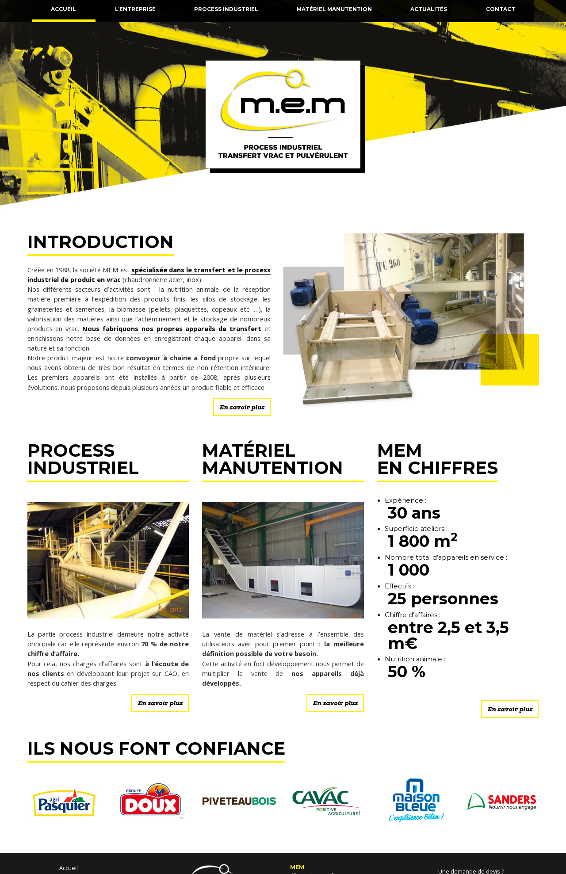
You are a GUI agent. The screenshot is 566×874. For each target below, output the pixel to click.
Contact (500, 9)
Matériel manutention (334, 9)
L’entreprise (135, 9)
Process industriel (226, 9)
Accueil (63, 9)
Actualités (428, 9)
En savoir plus (241, 407)
